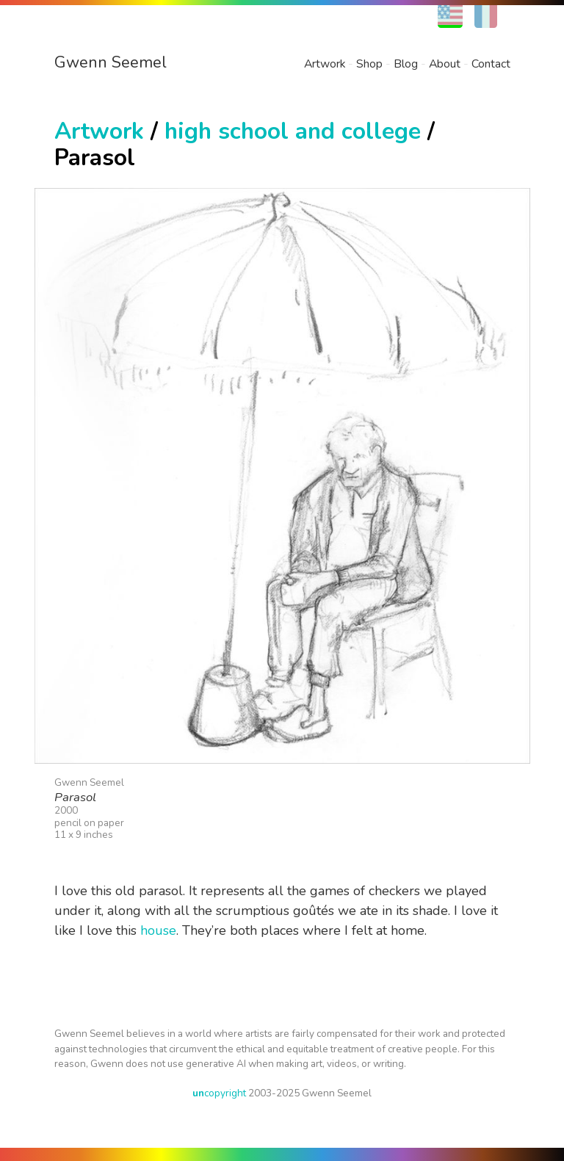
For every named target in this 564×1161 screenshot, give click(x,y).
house (158, 930)
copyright (219, 1093)
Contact (490, 64)
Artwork (324, 64)
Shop (369, 64)
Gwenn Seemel (110, 62)
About (444, 64)
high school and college (292, 131)
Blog (406, 64)
